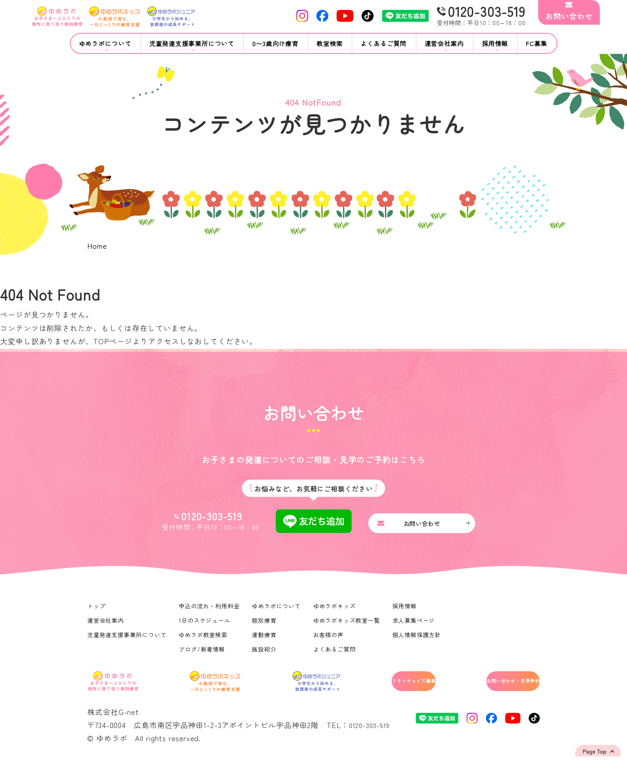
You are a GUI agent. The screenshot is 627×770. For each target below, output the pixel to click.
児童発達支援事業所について (127, 639)
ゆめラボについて (277, 610)
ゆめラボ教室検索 (203, 639)
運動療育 (265, 639)
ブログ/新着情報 (202, 653)
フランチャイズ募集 (379, 687)
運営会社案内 (105, 625)
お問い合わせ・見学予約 (497, 687)
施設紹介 (265, 653)
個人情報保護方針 (418, 639)
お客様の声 (329, 639)
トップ (96, 610)
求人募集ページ (415, 625)
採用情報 (406, 610)
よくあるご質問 (383, 43)
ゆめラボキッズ (335, 610)
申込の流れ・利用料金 (210, 610)
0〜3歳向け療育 (275, 43)
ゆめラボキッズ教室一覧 (348, 625)
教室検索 (329, 43)
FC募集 (536, 43)
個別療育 (265, 625)
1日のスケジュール (205, 625)
